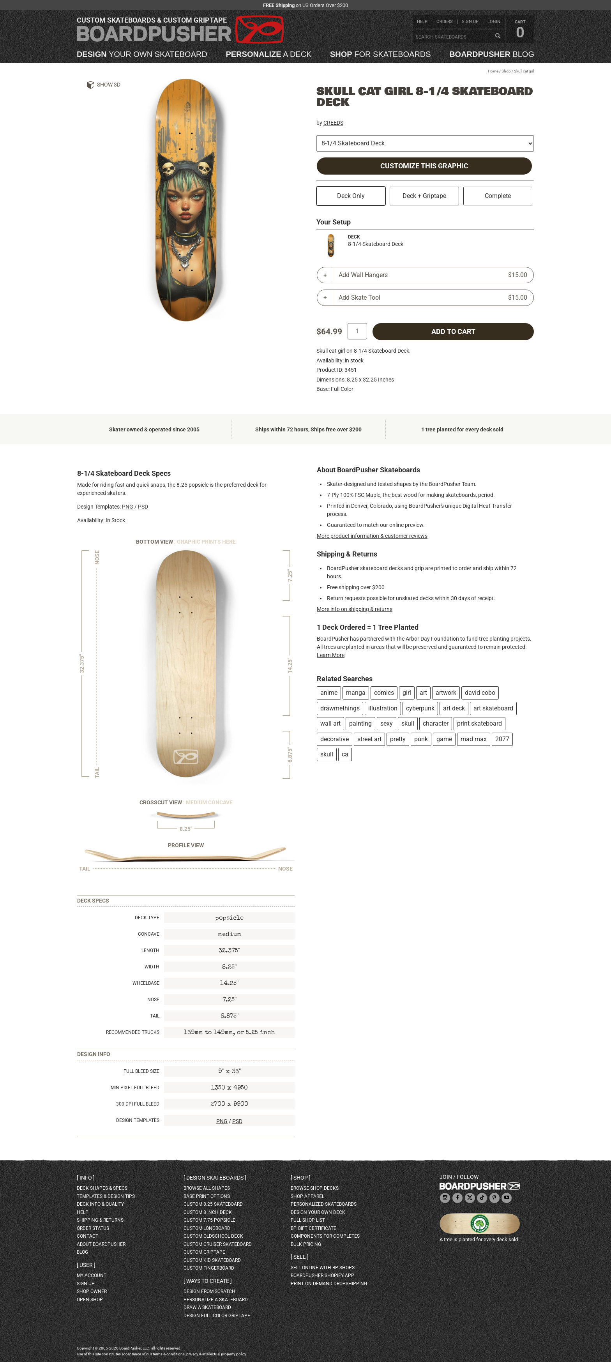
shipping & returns (100, 1220)
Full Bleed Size (141, 1071)
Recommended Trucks (132, 1032)
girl (407, 692)
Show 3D (108, 84)
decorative (334, 739)
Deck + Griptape (424, 196)
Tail (154, 1016)
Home (493, 71)
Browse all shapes (207, 1188)
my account (91, 1275)
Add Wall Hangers (433, 275)
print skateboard (479, 723)
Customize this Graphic (424, 166)
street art (369, 739)
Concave (148, 934)
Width (152, 967)
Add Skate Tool (433, 298)
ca (345, 754)
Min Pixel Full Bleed (135, 1087)
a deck (268, 54)
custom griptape (204, 1252)
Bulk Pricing (306, 1244)
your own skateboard (142, 54)
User (86, 1265)
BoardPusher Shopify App (322, 1275)
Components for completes (325, 1236)
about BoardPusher (101, 1244)
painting (360, 723)
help (422, 21)
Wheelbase (145, 983)
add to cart (453, 332)
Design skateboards (215, 1178)
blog (491, 54)
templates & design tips (106, 1196)
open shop (90, 1299)
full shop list (308, 1220)
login (493, 21)
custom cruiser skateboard (218, 1244)
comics (384, 692)
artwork (446, 692)
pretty (398, 739)
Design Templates (137, 1120)
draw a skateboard (207, 1307)
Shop (506, 71)
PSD (143, 506)
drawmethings (340, 708)
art (423, 692)
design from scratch (209, 1291)
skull (407, 723)
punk (421, 739)
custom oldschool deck (213, 1236)
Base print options (207, 1196)
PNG (127, 506)
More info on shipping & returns (354, 609)
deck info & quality (100, 1204)
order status (93, 1228)
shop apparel (307, 1196)
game (444, 739)
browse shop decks (315, 1188)
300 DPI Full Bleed (137, 1104)
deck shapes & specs (102, 1188)
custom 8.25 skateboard (213, 1204)
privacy (192, 1354)
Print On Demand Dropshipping (329, 1283)
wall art (330, 723)
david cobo (480, 692)
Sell (299, 1257)
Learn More (330, 655)
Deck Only (351, 196)
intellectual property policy (224, 1354)
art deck (454, 708)
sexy (386, 723)
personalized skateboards (324, 1204)
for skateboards (380, 54)
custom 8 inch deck (208, 1212)
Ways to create (207, 1281)
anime (328, 692)
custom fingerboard (209, 1268)
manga (356, 692)
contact (87, 1236)
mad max (474, 739)
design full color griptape (217, 1315)
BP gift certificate (313, 1228)
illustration (382, 708)
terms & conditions (169, 1354)
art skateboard (493, 708)
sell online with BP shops (323, 1267)
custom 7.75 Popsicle (209, 1220)
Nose (153, 999)
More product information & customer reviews (372, 536)
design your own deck (318, 1212)
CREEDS (333, 123)
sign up (470, 21)
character (436, 723)
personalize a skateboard (216, 1299)
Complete (498, 196)
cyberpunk (420, 708)
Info (85, 1178)
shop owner (92, 1291)
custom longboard (207, 1228)
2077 (502, 739)
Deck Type (147, 917)
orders (444, 21)
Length (150, 950)
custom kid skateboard (212, 1260)
